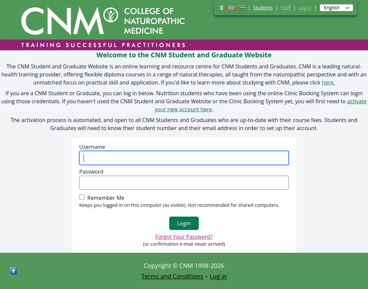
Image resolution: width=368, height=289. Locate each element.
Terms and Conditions (172, 276)
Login (184, 223)
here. (328, 82)
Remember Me (105, 197)
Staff (286, 7)
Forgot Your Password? (184, 236)
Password (91, 171)
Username (92, 147)
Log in (305, 7)
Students (263, 7)
